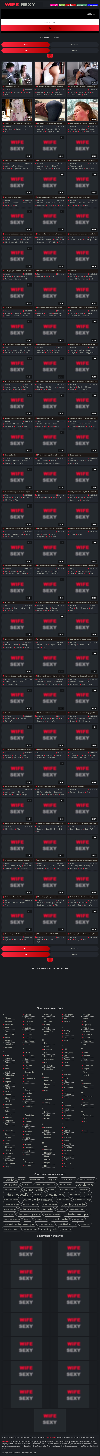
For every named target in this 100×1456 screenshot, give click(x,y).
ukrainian (87, 1084)
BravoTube (72, 532)
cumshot (28, 1038)
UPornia (38, 458)
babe (72, 829)
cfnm (7, 1144)
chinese (8, 1150)
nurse (66, 1040)
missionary (68, 1015)
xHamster (39, 90)
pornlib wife (11, 1184)
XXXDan (38, 679)
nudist (79, 240)
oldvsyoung (68, 1053)
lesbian (47, 1134)
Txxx (37, 274)
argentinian (9, 1034)
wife (6, 95)
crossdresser (30, 1021)
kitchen (44, 795)
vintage (77, 939)
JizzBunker (7, 90)
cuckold (7, 92)
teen (85, 1059)
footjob (28, 1144)
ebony (72, 500)
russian (73, 95)
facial (72, 574)
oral (65, 1056)
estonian (28, 1100)
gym (46, 1034)
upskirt (86, 1087)
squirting (87, 1025)
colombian (9, 1160)
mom (81, 132)
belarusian (9, 1075)
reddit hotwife (70, 5)
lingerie (85, 279)
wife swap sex (93, 5)
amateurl (8, 608)
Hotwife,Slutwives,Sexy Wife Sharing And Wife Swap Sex (22, 4)
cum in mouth (42, 95)
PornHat (38, 826)
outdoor (86, 755)
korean (47, 1118)
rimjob (67, 1112)
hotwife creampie (30, 1204)
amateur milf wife (65, 1185)
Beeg (70, 753)
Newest (74, 45)
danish (27, 1052)
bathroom (9, 1062)
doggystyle (50, 132)
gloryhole (48, 1021)
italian (24, 574)
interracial (84, 608)
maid (46, 1146)
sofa (66, 1160)
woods (86, 1122)
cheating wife (81, 5)
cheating (81, 92)
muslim (67, 1021)
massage (48, 1150)
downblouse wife (73, 1204)
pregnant (67, 1094)
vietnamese (88, 1096)
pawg (66, 1081)
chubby (23, 350)
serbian (67, 1134)
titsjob (86, 1069)
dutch (27, 1082)
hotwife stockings (82, 1199)
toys (85, 1072)
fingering (19, 647)
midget (47, 1163)
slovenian (68, 1150)
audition (8, 1041)
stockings (73, 758)
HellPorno (7, 826)
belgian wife (53, 1180)
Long (74, 50)
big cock (82, 203)
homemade (59, 95)
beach (7, 1072)
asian (7, 1038)
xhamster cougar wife (87, 1180)
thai (85, 1062)
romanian (68, 1115)
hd (51, 95)
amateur (40, 92)
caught (24, 755)
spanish (86, 1015)
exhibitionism (30, 1106)
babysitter (9, 1059)
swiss (85, 1044)
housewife (19, 353)
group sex (26, 203)
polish (66, 1084)
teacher (86, 1056)
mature (25, 168)
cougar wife (37, 1194)
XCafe (71, 495)
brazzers (8, 497)
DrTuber (6, 789)
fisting (27, 1138)
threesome (52, 316)
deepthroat (8, 279)
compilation (9, 129)
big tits (72, 92)
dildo (27, 1062)
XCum (71, 826)
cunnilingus (9, 647)
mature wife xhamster (45, 1184)
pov (79, 905)
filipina (27, 1128)
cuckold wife (84, 1184)
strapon (86, 1031)
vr (84, 1106)
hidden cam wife (78, 1219)
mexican (47, 1159)
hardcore (26, 240)
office (66, 1049)
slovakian (68, 1147)
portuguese (68, 1087)
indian (46, 1077)
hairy (19, 866)
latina (46, 1131)
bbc (48, 166)
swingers (24, 795)
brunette (57, 92)
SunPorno (7, 679)
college (8, 1157)
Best (25, 45)
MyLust (71, 237)
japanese (48, 1099)
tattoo (26, 758)
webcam (87, 1115)
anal (6, 166)
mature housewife (67, 1189)
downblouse (30, 1078)
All (25, 50)
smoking (67, 1157)
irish (46, 1087)
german (58, 903)
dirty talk (57, 168)
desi (26, 1059)
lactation (48, 1128)
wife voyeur (84, 1189)
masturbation (74, 684)
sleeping (88, 240)
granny (7, 463)
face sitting (29, 1115)
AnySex (6, 863)
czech (27, 1044)
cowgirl (72, 353)
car (6, 1134)
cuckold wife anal (41, 1219)
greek (57, 240)
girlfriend (48, 1015)
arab (7, 1031)
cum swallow (30, 1034)
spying (86, 1021)
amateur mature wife (11, 1199)
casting (55, 424)
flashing (28, 1141)
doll (26, 1075)
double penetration (76, 168)
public (66, 1097)
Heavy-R (39, 311)
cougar (39, 168)
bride (79, 424)
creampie (40, 132)
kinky (90, 903)
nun (65, 1037)
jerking (47, 1103)
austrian (8, 1047)
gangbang (16, 92)
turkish (86, 1075)
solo (65, 1167)
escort (27, 1096)
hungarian (48, 1069)
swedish (86, 1038)
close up (55, 166)
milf (24, 92)
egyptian (28, 1093)
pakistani (67, 1074)
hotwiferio (21, 1180)
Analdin (38, 384)
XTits (5, 348)
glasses (47, 1018)
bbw (47, 608)
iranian (47, 1084)
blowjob (7, 168)
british (72, 389)
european (18, 279)
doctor (27, 1069)
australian (49, 755)
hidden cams (49, 1056)
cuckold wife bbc (37, 1179)
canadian (9, 1131)
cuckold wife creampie (19, 1224)
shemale (67, 1137)
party (66, 1078)
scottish (67, 1131)
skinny (11, 829)
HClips (6, 163)
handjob (47, 1046)
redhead (67, 1106)
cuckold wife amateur (37, 1199)
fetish (15, 903)
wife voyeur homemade (36, 1209)
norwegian (55, 353)
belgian (8, 1078)
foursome (29, 1148)
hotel (50, 205)
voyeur (86, 1103)
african (8, 1018)
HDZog (71, 569)
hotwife (61, 5)
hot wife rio (61, 1209)
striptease (87, 1034)
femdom (28, 1122)
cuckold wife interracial (12, 1189)
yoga (85, 1131)
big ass (48, 92)
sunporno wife (34, 1189)
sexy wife (54, 5)
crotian (27, 1025)
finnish (16, 316)
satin (66, 1128)
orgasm (67, 1059)
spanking (87, 1018)
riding (66, 1109)
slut (29, 92)
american (49, 129)
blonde (20, 166)
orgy (66, 1062)
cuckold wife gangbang (12, 1219)
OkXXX (38, 421)
